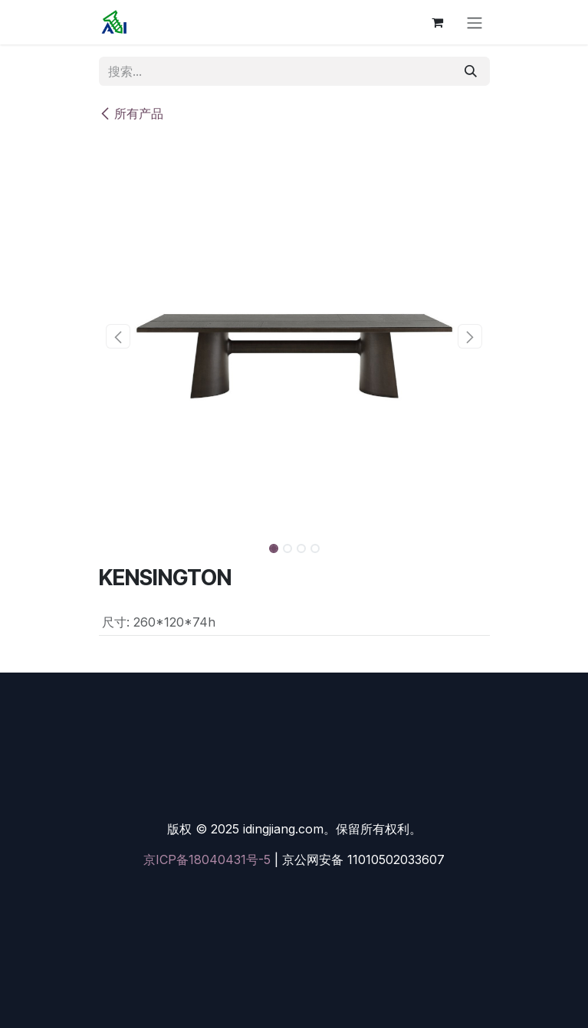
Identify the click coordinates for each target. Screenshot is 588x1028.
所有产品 (131, 113)
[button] (118, 336)
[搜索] (471, 71)
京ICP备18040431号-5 (207, 859)
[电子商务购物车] (437, 22)
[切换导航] (474, 22)
